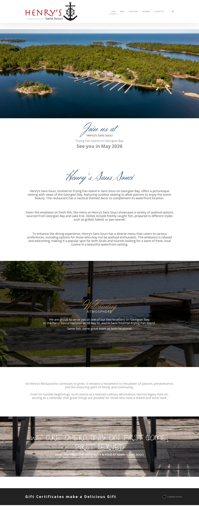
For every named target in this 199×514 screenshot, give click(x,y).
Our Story (133, 11)
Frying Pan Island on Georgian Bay (99, 141)
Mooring (146, 11)
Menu (122, 11)
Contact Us (159, 11)
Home (113, 11)
